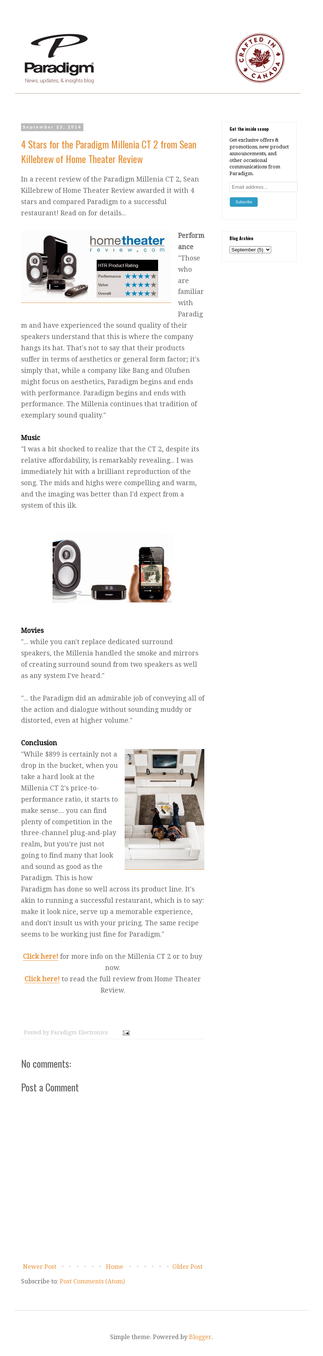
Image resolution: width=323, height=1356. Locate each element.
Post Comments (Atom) (92, 1281)
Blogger (200, 1337)
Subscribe (243, 202)
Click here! (40, 956)
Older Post (187, 1266)
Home (114, 1266)
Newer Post (39, 1266)
